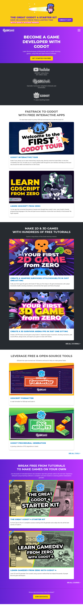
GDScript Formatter (22, 398)
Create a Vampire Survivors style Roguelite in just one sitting (39, 279)
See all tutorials (73, 343)
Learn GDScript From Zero (25, 206)
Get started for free (41, 58)
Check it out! (65, 20)
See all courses (73, 582)
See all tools (74, 453)
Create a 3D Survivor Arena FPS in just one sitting (39, 331)
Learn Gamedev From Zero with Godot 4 (33, 570)
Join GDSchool (41, 597)
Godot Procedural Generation (28, 443)
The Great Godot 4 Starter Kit (27, 519)
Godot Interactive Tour (24, 157)
